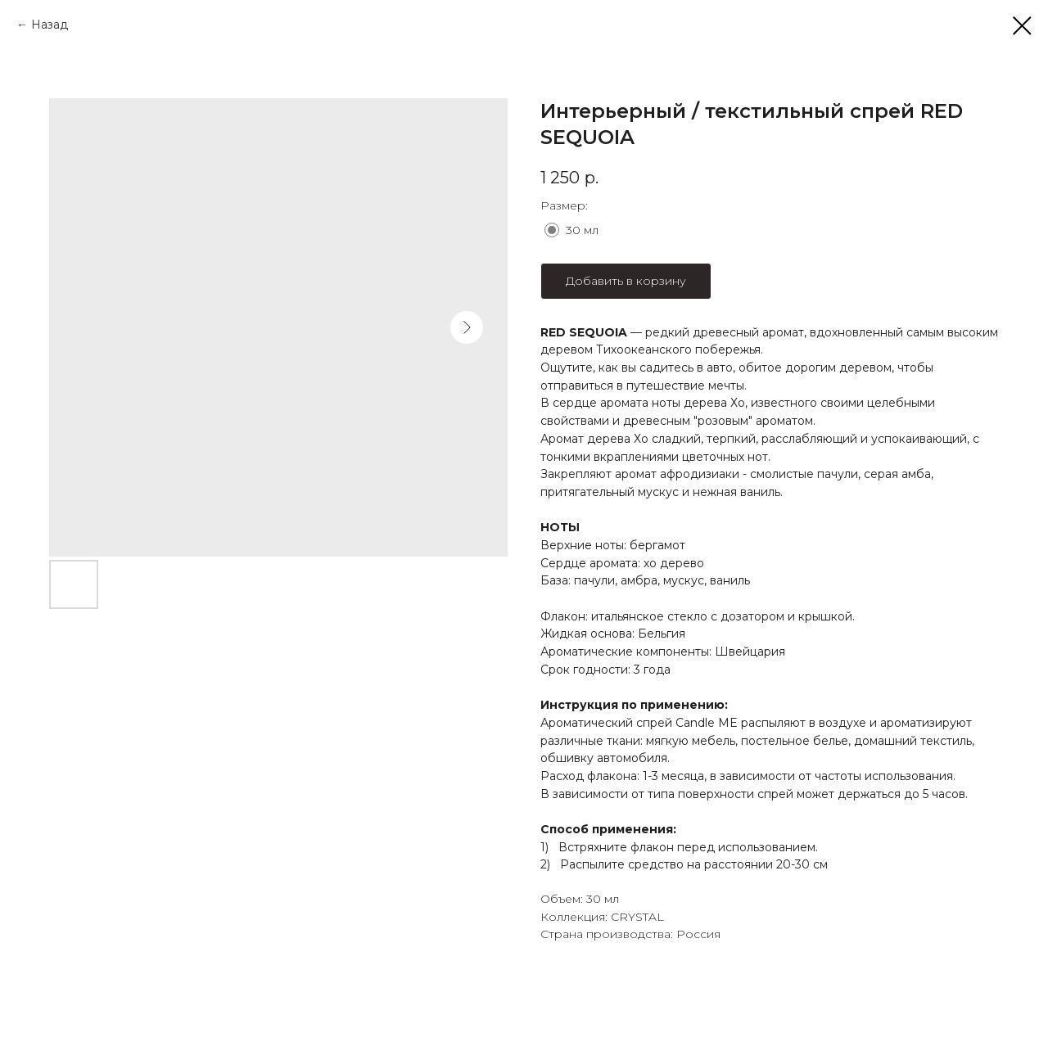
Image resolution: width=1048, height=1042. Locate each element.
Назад (49, 24)
